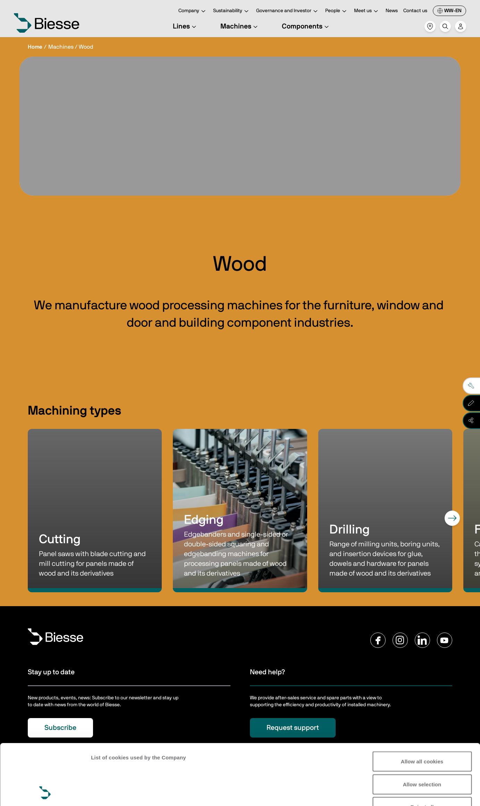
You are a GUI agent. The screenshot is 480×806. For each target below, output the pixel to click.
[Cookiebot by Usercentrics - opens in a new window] (45, 792)
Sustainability (232, 11)
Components (306, 26)
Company (193, 11)
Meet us (367, 11)
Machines (240, 26)
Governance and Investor (288, 11)
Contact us (415, 10)
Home (35, 47)
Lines (185, 26)
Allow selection (422, 727)
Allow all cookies (422, 704)
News (392, 10)
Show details (107, 792)
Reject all (422, 750)
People (336, 11)
